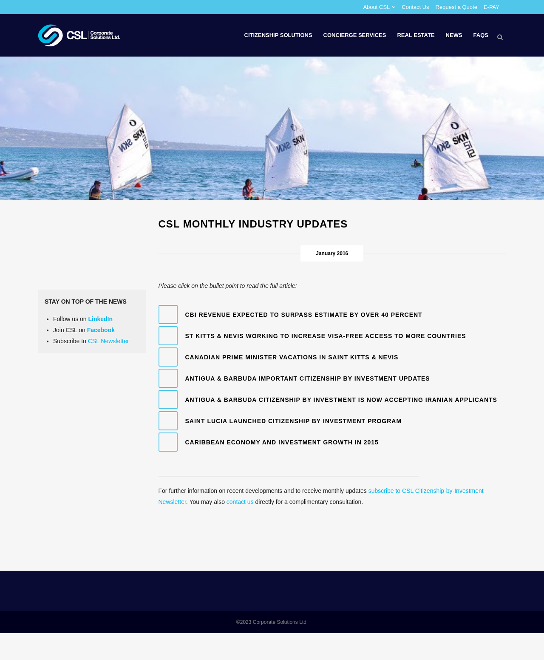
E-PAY (491, 7)
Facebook (101, 330)
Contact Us (415, 7)
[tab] (332, 314)
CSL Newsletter (108, 341)
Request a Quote (456, 7)
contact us (240, 501)
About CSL (376, 7)
